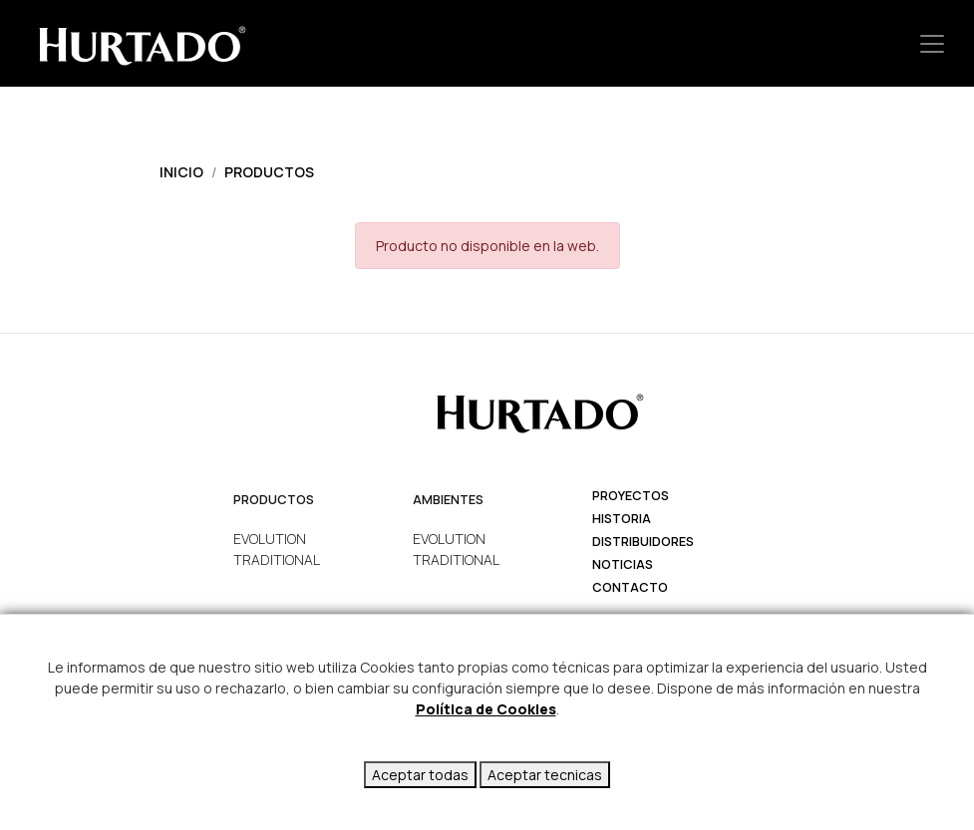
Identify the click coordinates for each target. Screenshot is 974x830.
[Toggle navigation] (932, 43)
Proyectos (630, 495)
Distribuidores (643, 541)
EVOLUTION (269, 538)
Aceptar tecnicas (544, 774)
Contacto (630, 587)
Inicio (181, 171)
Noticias (622, 564)
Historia (621, 518)
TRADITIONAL (276, 559)
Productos (269, 171)
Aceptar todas (420, 774)
